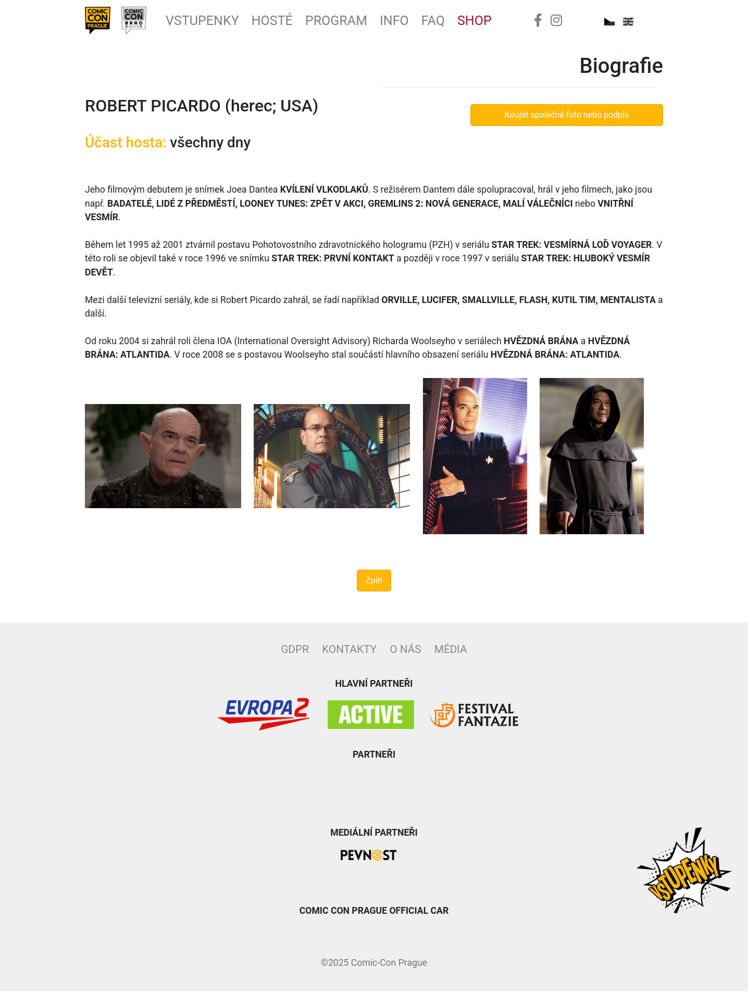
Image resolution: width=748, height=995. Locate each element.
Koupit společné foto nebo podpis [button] (567, 118)
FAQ (458, 22)
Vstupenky (212, 22)
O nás (405, 653)
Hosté (286, 22)
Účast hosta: (125, 146)
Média (450, 653)
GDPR (295, 653)
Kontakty (349, 653)
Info (417, 22)
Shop (501, 22)
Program (355, 22)
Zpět (374, 584)
